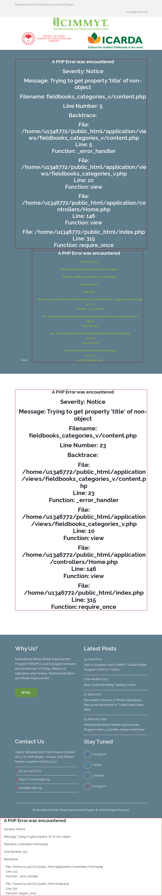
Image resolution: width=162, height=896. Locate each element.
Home (24, 360)
